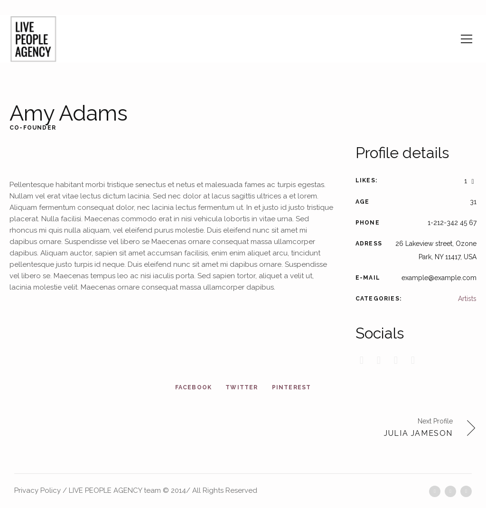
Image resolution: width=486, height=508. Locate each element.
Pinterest (291, 387)
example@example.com (439, 278)
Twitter (241, 387)
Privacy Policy (37, 490)
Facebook (193, 387)
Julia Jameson (418, 433)
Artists (467, 298)
